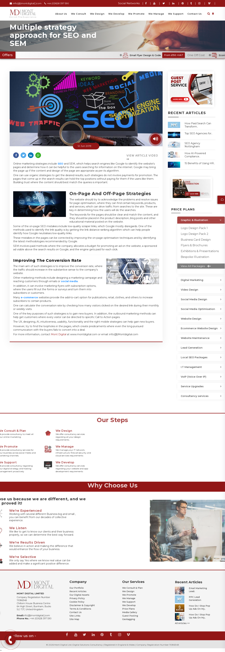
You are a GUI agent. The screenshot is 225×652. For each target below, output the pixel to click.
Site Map (79, 610)
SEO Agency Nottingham (192, 145)
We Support (176, 13)
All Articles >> (187, 613)
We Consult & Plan (135, 593)
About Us (61, 13)
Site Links (80, 608)
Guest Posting (134, 608)
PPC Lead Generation (193, 600)
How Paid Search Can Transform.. (198, 125)
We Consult (78, 13)
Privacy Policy (81, 598)
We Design (97, 13)
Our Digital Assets (82, 597)
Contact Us (194, 13)
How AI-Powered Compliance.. (195, 155)
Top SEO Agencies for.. (198, 133)
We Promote (136, 13)
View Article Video (142, 157)
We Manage (156, 13)
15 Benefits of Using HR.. (200, 163)
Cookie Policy (81, 600)
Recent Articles (81, 595)
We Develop (116, 13)
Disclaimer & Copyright (84, 602)
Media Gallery (134, 606)
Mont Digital (58, 334)
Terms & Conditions (83, 604)
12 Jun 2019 (84, 145)
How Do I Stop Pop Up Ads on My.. (195, 604)
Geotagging (133, 610)
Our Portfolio (81, 593)
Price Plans (133, 604)
